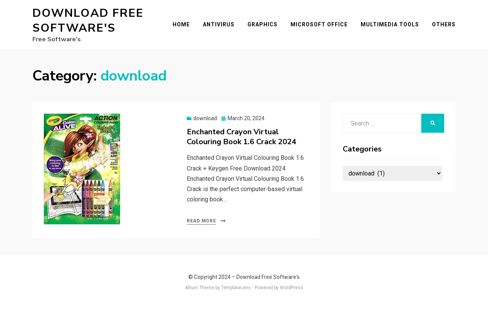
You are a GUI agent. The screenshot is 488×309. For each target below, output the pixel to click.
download (205, 118)
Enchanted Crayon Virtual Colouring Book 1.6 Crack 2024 (241, 137)
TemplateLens (236, 287)
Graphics (262, 24)
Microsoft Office (319, 24)
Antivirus (218, 24)
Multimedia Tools (390, 24)
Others (444, 24)
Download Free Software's (88, 20)
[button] (82, 169)
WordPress (291, 287)
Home (181, 24)
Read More (201, 221)
